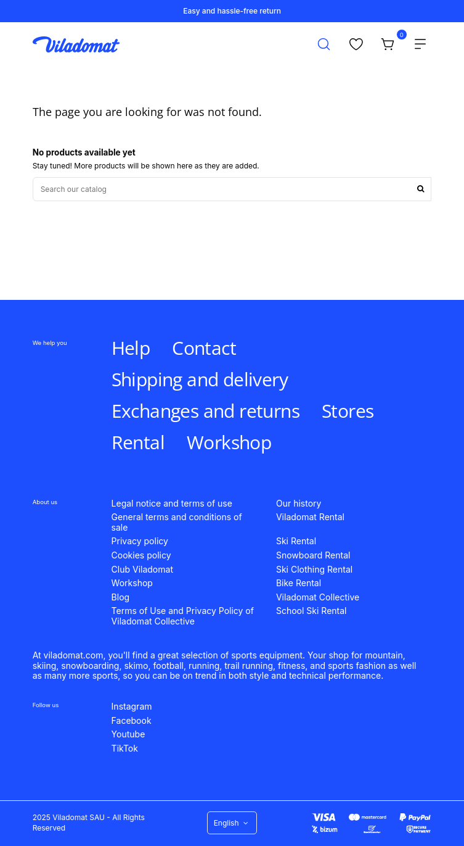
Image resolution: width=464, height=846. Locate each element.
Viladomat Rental (310, 517)
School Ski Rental (311, 611)
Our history (298, 503)
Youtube (128, 734)
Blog (121, 597)
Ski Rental (296, 541)
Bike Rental (298, 583)
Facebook (132, 721)
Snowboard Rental (313, 555)
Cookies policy (141, 555)
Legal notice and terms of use (172, 503)
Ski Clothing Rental (314, 569)
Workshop (132, 583)
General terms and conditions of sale (177, 522)
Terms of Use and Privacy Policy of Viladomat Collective (183, 616)
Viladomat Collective (317, 597)
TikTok (125, 748)
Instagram (132, 706)
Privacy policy (140, 541)
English (232, 822)
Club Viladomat (142, 569)
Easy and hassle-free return (232, 10)
